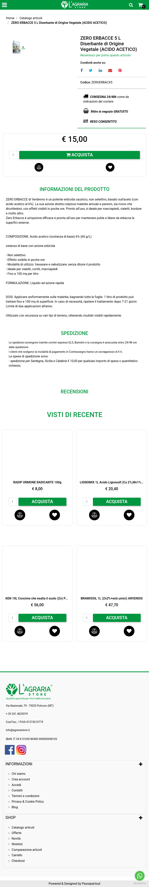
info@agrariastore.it (18, 730)
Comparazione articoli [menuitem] (27, 850)
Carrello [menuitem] (17, 855)
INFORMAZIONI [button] (19, 764)
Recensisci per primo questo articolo (105, 55)
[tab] (74, 764)
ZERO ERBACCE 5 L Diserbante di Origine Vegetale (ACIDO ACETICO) (59, 23)
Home (10, 18)
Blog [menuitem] (15, 807)
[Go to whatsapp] (140, 876)
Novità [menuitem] (16, 838)
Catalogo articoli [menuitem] (23, 827)
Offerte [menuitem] (16, 833)
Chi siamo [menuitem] (18, 774)
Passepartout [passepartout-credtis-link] (91, 883)
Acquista (79, 155)
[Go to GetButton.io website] (139, 883)
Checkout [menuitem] (18, 861)
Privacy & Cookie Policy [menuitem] (28, 801)
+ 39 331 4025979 (17, 713)
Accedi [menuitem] (16, 785)
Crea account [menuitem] (21, 779)
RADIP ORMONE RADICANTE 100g (37, 482)
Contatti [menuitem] (17, 790)
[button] (56, 46)
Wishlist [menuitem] (17, 844)
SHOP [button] (10, 817)
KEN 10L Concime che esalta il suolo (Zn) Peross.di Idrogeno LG (37, 598)
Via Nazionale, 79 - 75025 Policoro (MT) (30, 705)
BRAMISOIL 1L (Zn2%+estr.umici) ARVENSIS (112, 598)
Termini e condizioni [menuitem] (25, 796)
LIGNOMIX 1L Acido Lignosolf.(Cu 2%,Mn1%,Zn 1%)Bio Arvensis (112, 482)
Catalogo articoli (31, 18)
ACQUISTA (42, 501)
